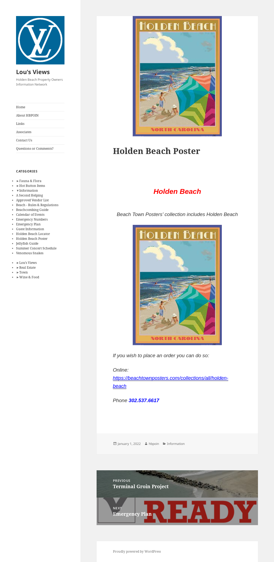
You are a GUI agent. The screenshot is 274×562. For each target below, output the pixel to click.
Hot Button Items (32, 185)
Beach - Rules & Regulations (37, 205)
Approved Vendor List (32, 200)
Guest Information (30, 229)
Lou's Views (33, 72)
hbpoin (154, 443)
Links (20, 123)
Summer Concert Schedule (36, 248)
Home (20, 107)
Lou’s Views (28, 262)
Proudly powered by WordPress (137, 551)
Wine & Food (29, 277)
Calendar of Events (30, 214)
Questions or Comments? (35, 148)
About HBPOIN (27, 115)
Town (23, 272)
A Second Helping (29, 195)
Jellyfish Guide (27, 243)
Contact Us (24, 140)
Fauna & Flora (30, 181)
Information (28, 190)
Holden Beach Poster (32, 238)
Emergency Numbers (32, 219)
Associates (23, 132)
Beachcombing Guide (32, 209)
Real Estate (27, 267)
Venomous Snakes (29, 253)
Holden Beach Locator (33, 234)
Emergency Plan (28, 224)
